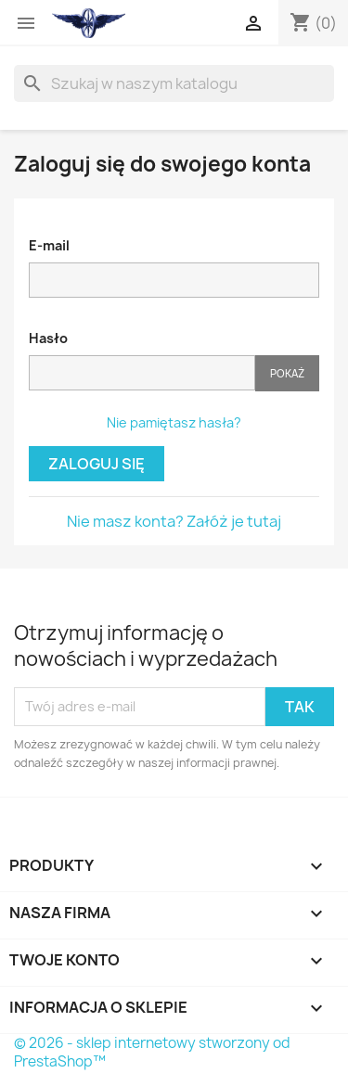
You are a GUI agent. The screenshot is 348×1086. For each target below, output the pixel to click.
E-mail (49, 245)
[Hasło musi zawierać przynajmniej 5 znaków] (142, 372)
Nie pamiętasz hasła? (174, 422)
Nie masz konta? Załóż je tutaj (174, 521)
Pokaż (287, 373)
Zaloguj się (96, 464)
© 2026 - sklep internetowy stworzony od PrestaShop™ (152, 1052)
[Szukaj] (174, 83)
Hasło (48, 338)
